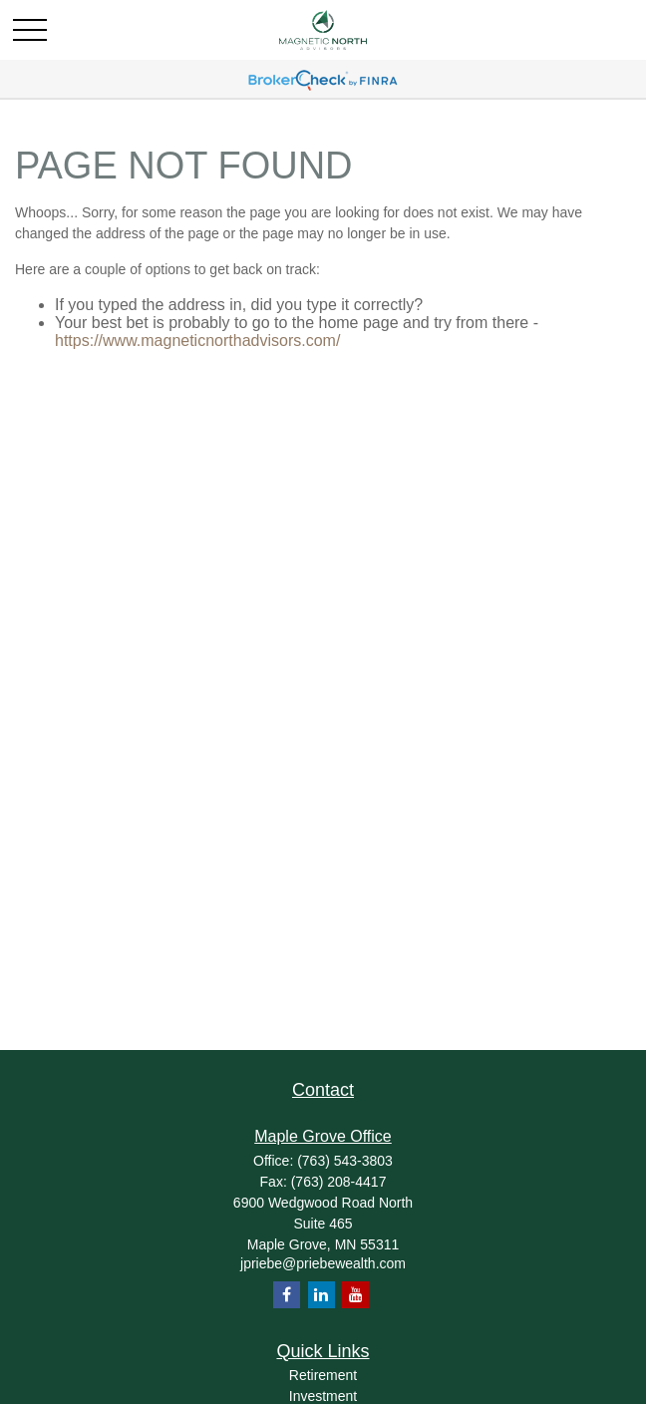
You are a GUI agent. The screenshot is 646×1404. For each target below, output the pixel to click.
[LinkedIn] (321, 1294)
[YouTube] (355, 1294)
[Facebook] (286, 1294)
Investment (323, 1396)
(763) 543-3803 (345, 1161)
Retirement (323, 1375)
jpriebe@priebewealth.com (323, 1263)
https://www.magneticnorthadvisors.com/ (197, 340)
